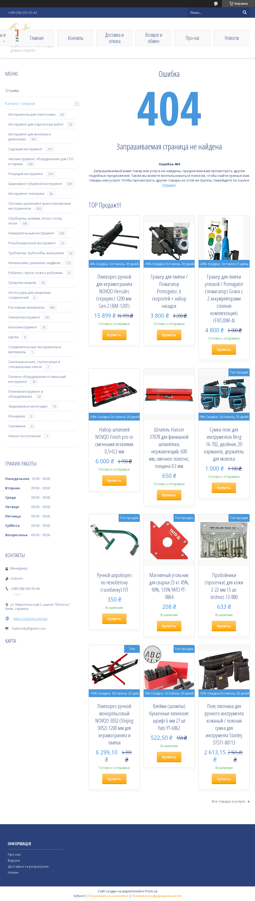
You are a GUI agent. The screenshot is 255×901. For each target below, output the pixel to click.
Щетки (13, 337)
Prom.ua (151, 891)
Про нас (193, 37)
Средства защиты (22, 282)
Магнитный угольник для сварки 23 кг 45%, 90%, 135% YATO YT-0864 (169, 585)
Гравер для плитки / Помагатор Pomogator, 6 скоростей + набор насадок (169, 291)
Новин (13, 872)
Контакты (75, 37)
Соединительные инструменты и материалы (34, 349)
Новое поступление (24, 436)
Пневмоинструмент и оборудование (25, 394)
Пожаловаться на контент (108, 896)
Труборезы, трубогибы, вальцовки (36, 253)
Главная (36, 37)
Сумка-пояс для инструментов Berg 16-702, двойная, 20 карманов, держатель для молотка (224, 444)
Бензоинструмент (22, 327)
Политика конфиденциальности (157, 896)
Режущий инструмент (25, 173)
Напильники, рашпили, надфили (34, 262)
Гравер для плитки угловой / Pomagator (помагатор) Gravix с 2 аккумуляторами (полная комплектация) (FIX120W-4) (224, 298)
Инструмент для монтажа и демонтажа (29, 136)
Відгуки (14, 860)
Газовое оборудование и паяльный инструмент (37, 379)
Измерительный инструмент (31, 233)
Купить (114, 334)
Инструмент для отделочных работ (35, 124)
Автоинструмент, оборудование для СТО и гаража (41, 161)
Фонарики (16, 416)
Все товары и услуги (228, 801)
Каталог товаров (20, 103)
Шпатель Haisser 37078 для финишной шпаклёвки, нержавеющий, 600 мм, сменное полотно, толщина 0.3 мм (169, 448)
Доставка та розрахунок (28, 866)
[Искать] (244, 12)
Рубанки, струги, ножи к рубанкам (35, 272)
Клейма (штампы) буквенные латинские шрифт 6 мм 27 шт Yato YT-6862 (169, 716)
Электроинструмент (24, 317)
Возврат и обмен (153, 38)
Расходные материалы (26, 307)
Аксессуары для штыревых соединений (29, 295)
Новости (232, 37)
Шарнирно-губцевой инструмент (35, 183)
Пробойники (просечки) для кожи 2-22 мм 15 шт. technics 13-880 (224, 585)
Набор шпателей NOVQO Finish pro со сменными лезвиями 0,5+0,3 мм (114, 440)
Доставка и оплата (114, 38)
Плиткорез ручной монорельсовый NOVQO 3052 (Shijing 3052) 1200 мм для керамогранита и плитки (114, 724)
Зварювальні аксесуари (27, 406)
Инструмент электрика (26, 193)
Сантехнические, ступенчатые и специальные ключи (34, 364)
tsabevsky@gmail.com (29, 628)
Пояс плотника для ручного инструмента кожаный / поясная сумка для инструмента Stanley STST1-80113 (224, 724)
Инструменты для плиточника (31, 114)
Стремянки (17, 426)
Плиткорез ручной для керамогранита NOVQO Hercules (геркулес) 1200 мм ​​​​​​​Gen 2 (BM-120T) (114, 291)
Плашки (168, 185)
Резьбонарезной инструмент (32, 243)
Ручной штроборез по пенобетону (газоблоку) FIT (114, 582)
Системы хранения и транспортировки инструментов (39, 206)
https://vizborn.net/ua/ (30, 618)
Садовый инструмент (25, 149)
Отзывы (12, 90)
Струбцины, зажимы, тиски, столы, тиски (35, 221)
